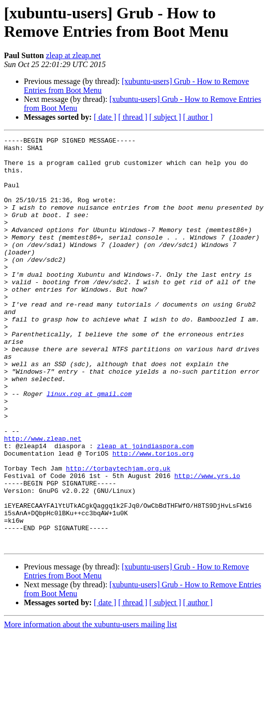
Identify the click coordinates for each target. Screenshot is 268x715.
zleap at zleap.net (73, 55)
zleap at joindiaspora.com (145, 508)
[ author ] (198, 117)
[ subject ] (165, 117)
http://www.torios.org (153, 517)
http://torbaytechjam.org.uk (118, 535)
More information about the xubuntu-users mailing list (90, 706)
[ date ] (105, 117)
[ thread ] (132, 117)
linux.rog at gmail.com (89, 445)
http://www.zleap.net (42, 499)
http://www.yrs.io (207, 544)
